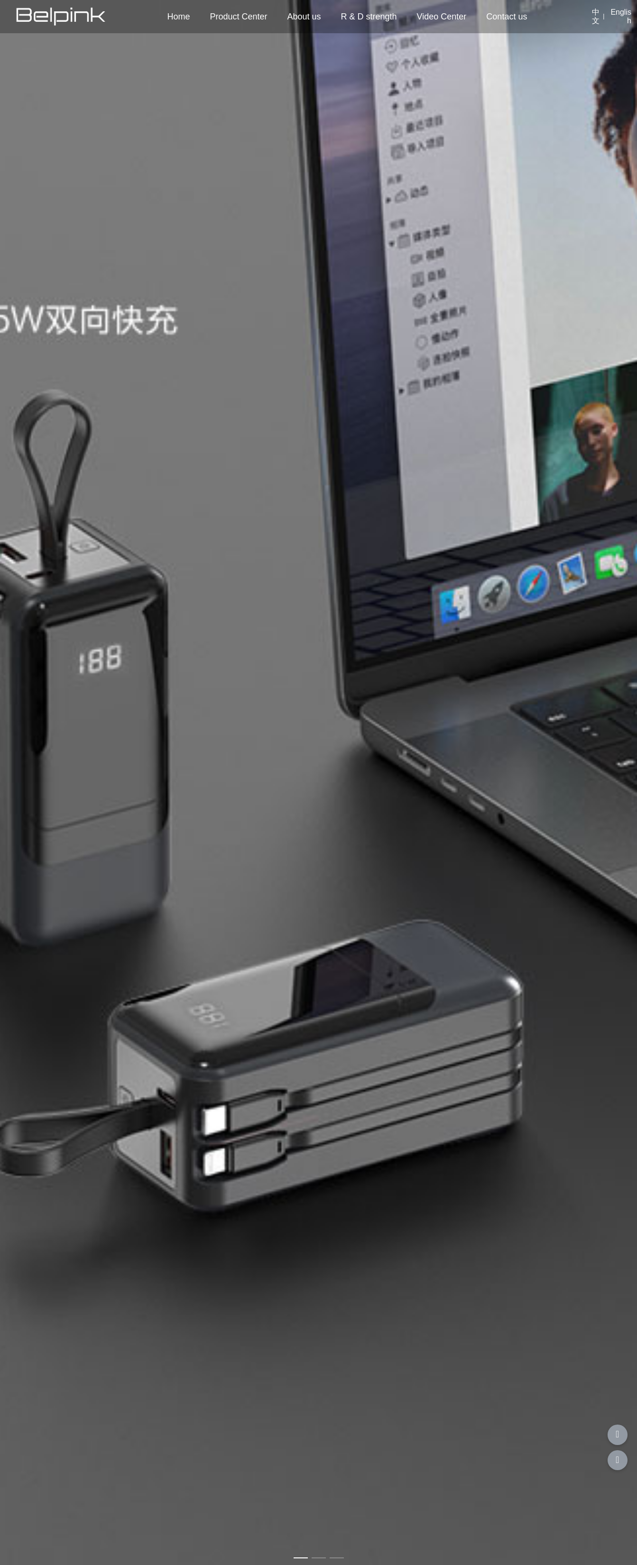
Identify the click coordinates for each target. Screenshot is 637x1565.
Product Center (238, 16)
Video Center (442, 16)
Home (178, 16)
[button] (301, 1557)
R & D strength (369, 16)
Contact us (506, 16)
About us (304, 16)
